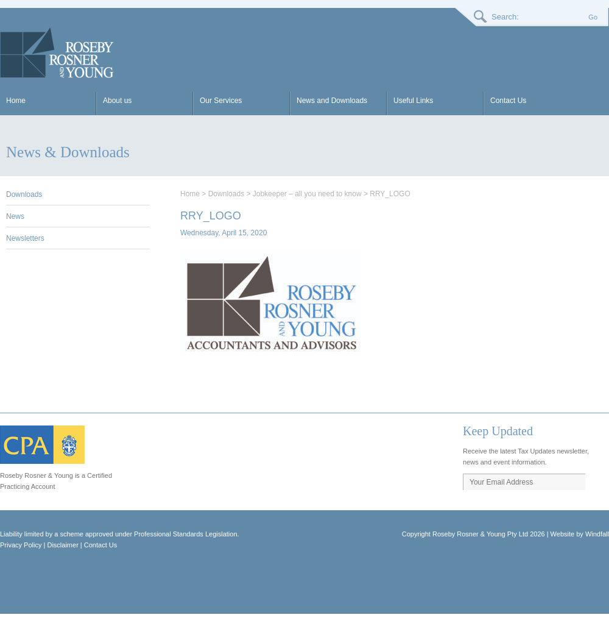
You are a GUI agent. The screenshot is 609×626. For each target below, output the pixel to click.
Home (16, 100)
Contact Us (508, 100)
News (15, 216)
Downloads (24, 194)
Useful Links (413, 100)
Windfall (597, 534)
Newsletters (25, 238)
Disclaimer (62, 545)
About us (117, 100)
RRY (58, 53)
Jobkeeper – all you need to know (307, 194)
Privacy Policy (20, 545)
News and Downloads (332, 100)
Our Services (221, 100)
